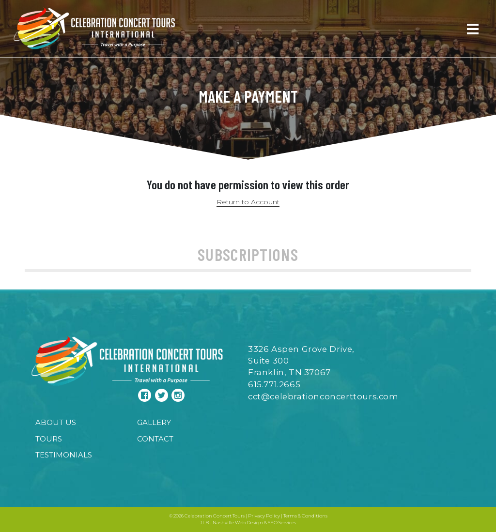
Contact (155, 438)
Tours (48, 438)
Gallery (154, 422)
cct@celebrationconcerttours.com (323, 396)
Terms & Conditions (305, 515)
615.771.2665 (274, 384)
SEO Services (282, 522)
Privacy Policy (264, 515)
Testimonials (63, 454)
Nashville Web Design (238, 522)
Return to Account (248, 202)
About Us (55, 422)
